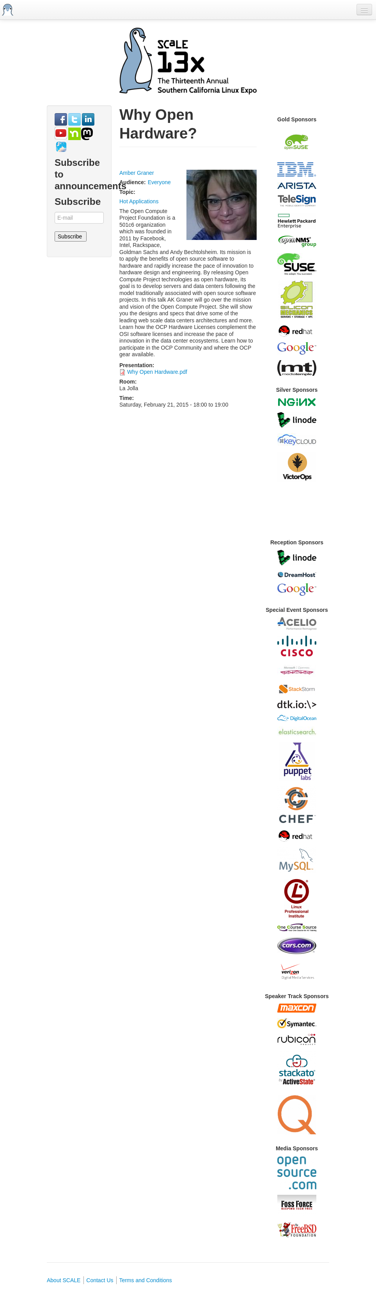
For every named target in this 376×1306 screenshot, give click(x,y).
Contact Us (99, 1280)
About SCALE (63, 1280)
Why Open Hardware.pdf (157, 372)
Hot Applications (138, 201)
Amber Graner (136, 173)
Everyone (159, 182)
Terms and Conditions (145, 1280)
